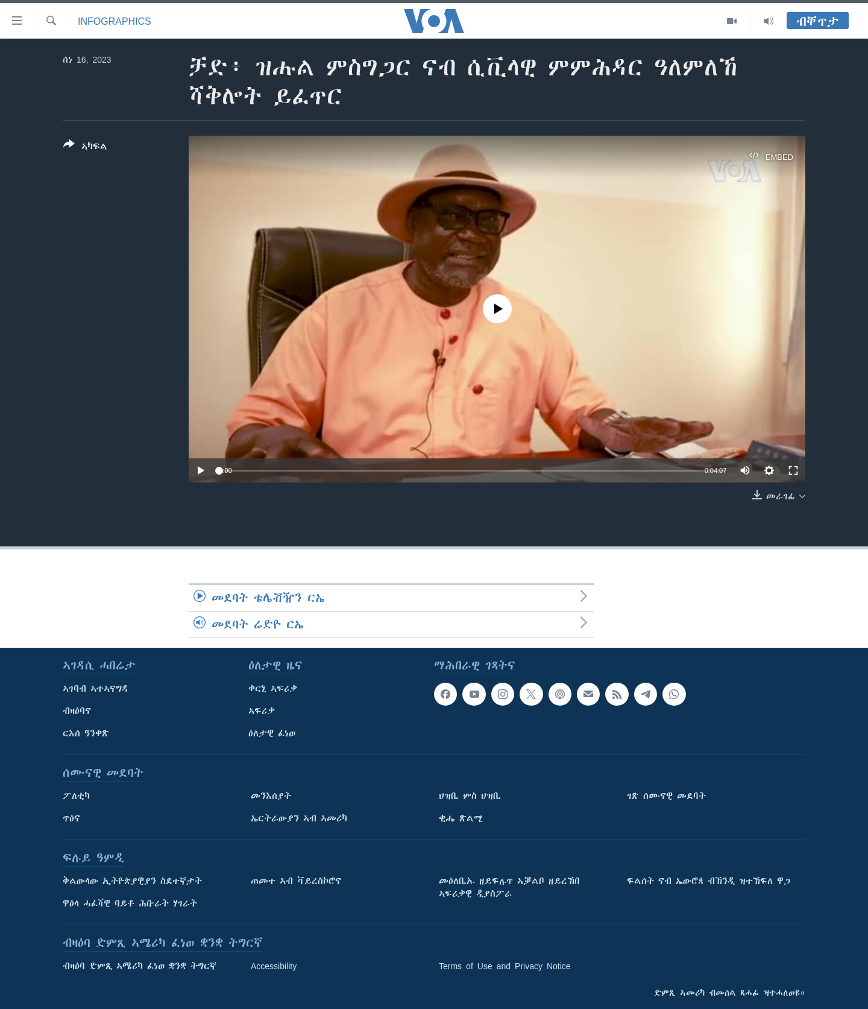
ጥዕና (71, 818)
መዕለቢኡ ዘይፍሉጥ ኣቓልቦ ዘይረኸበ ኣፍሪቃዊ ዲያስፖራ (509, 887)
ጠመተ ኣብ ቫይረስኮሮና (296, 881)
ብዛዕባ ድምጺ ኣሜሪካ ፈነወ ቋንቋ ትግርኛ (139, 966)
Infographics (114, 21)
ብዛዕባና (77, 711)
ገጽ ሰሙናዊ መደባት (666, 796)
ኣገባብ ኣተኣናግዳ (95, 688)
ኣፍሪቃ (261, 711)
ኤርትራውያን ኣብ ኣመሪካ (299, 818)
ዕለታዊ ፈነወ (271, 733)
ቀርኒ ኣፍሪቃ (272, 688)
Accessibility (274, 966)
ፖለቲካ (76, 796)
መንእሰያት (271, 796)
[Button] (85, 148)
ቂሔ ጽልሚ (461, 818)
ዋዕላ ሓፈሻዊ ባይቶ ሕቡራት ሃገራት (130, 903)
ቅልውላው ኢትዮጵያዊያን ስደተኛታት (132, 881)
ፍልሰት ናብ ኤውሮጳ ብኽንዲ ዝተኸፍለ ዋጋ (708, 881)
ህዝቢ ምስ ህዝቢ (470, 796)
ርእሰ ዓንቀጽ (86, 733)
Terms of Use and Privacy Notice (505, 966)
